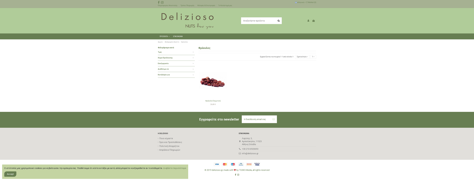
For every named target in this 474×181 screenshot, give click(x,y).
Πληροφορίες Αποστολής (168, 5)
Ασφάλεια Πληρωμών (169, 150)
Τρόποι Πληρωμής (187, 5)
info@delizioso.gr (250, 153)
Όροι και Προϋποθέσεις (170, 142)
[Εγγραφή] (273, 119)
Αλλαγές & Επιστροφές (206, 5)
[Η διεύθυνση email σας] (256, 119)
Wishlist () (311, 2)
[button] (164, 36)
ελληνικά (300, 2)
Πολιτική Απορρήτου (169, 146)
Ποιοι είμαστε (166, 138)
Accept (10, 174)
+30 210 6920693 (250, 149)
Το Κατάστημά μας (225, 5)
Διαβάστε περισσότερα (174, 168)
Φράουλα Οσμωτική (213, 101)
